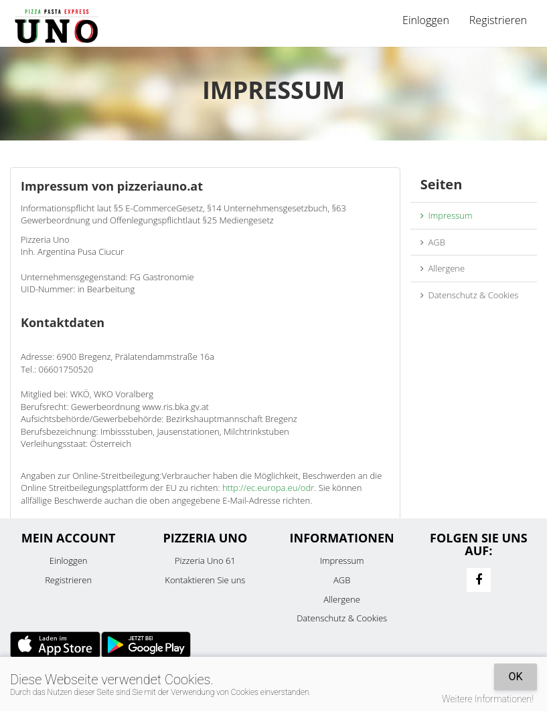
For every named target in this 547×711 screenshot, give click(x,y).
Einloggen (425, 20)
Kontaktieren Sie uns (205, 580)
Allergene (442, 268)
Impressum (446, 215)
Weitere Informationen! (488, 699)
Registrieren (498, 20)
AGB (432, 242)
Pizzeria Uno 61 (205, 560)
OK (515, 676)
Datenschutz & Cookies (469, 295)
